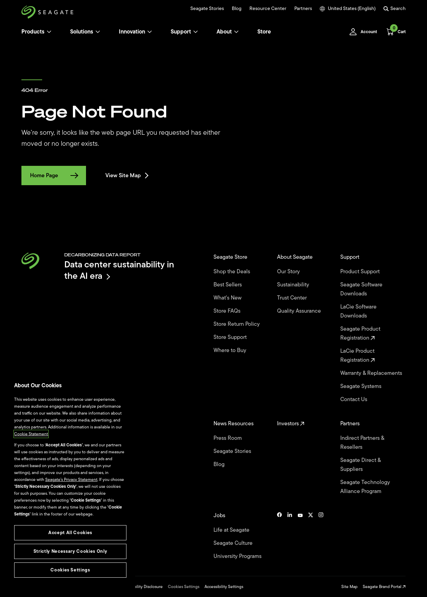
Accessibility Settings (224, 586)
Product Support (360, 271)
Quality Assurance (299, 310)
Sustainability (294, 284)
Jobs (220, 515)
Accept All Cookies (70, 532)
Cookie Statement (31, 433)
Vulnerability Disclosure (141, 586)
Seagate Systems (361, 386)
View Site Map (126, 175)
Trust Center (292, 297)
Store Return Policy (237, 324)
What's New (228, 297)
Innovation (135, 31)
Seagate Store (231, 257)
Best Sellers (228, 284)
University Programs (238, 556)
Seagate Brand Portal (384, 586)
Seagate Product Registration (360, 333)
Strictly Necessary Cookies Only (70, 551)
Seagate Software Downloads (361, 289)
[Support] (195, 31)
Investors (290, 423)
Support (181, 31)
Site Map (349, 586)
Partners (303, 9)
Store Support (230, 337)
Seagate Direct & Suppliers (360, 465)
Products (33, 31)
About (228, 31)
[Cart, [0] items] (394, 31)
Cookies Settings (183, 586)
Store (264, 31)
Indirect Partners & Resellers (362, 443)
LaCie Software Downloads (358, 311)
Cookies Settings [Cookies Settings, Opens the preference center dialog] (70, 570)
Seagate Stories (207, 9)
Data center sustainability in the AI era (119, 270)
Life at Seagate (232, 529)
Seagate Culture (233, 543)
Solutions (85, 31)
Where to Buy (230, 350)
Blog (236, 9)
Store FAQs (227, 310)
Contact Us (354, 399)
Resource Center (267, 9)
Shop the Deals (233, 271)
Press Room (228, 438)
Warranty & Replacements (372, 373)
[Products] (49, 31)
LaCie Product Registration (357, 355)
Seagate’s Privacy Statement (71, 479)
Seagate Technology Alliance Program (365, 487)
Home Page (53, 175)
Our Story (289, 271)
